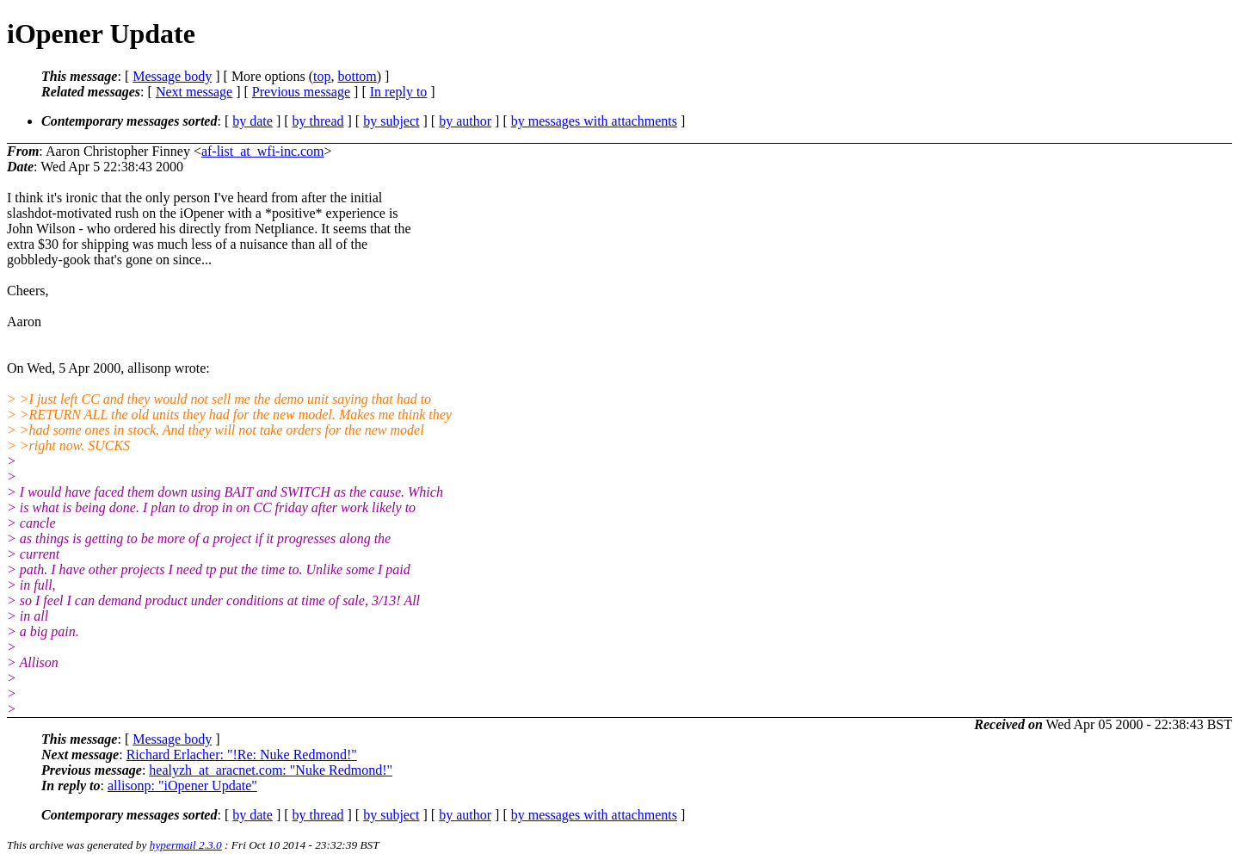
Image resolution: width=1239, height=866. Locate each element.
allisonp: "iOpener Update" (182, 785)
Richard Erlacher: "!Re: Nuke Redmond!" (241, 754)
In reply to (399, 91)
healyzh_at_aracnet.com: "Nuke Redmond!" (270, 770)
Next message (194, 91)
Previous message (301, 91)
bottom (356, 76)
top (321, 76)
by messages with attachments (594, 121)
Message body (172, 76)
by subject (391, 121)
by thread (318, 121)
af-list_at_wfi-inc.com (262, 151)
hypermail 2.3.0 (186, 844)
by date (252, 121)
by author (465, 121)
